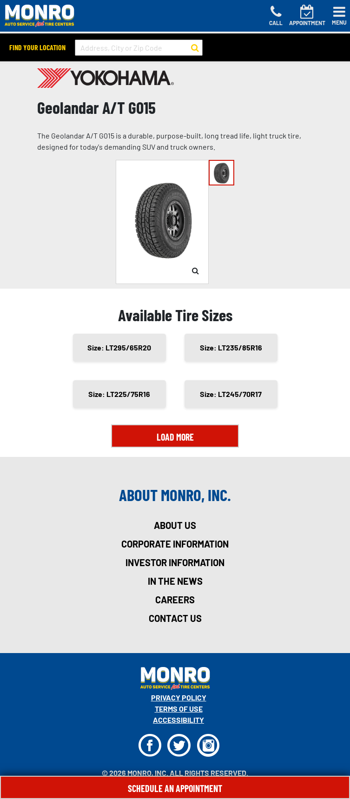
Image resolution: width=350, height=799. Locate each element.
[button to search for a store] (195, 48)
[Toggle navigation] (339, 16)
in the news (175, 581)
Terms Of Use (179, 708)
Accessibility (178, 719)
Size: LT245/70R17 (231, 394)
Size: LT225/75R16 (119, 394)
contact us (175, 618)
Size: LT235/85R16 (231, 347)
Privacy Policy (178, 697)
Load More (175, 436)
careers (175, 599)
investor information (175, 562)
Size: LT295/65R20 (119, 347)
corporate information (175, 543)
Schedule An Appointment (175, 788)
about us (175, 525)
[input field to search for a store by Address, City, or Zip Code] (139, 48)
